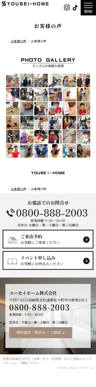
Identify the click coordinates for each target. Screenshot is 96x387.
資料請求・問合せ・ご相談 (38, 332)
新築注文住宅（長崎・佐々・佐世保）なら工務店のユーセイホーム (47, 360)
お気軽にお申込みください (50, 260)
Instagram (66, 7)
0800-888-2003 (48, 213)
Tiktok (75, 7)
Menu (88, 7)
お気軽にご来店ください (50, 239)
